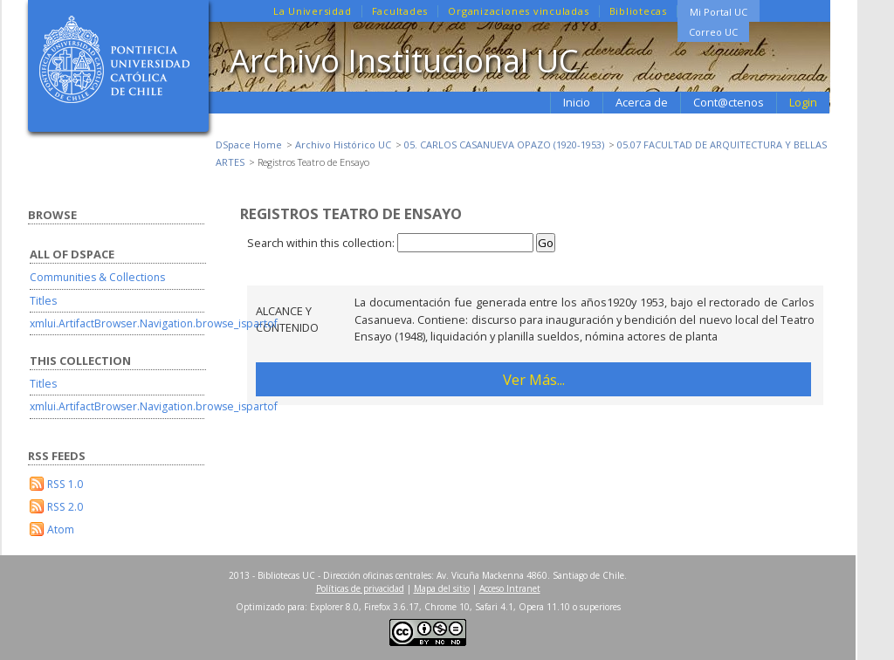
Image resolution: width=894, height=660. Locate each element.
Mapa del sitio (442, 588)
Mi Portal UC (718, 11)
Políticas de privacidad (360, 588)
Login (803, 102)
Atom (60, 529)
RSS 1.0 (65, 484)
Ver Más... (534, 379)
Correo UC (713, 31)
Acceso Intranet (509, 588)
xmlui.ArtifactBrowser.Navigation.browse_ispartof (154, 323)
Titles (43, 300)
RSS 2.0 (65, 506)
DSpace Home (249, 144)
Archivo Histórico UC (343, 144)
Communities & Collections (97, 277)
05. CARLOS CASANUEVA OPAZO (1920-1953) (504, 144)
